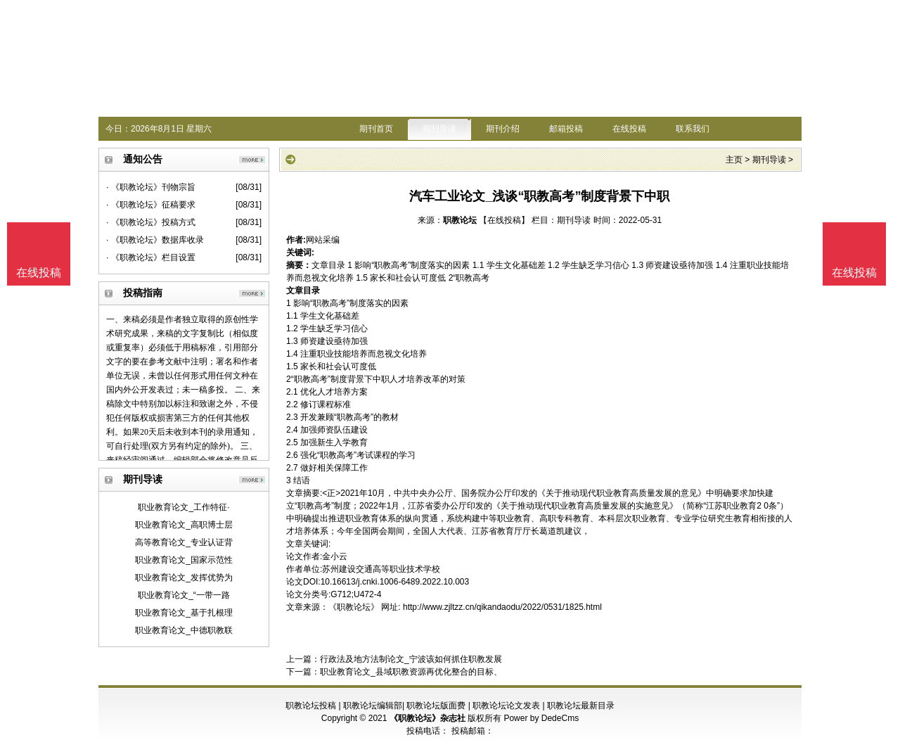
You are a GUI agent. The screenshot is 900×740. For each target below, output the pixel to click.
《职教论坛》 (353, 607)
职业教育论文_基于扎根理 (184, 613)
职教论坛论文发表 (506, 705)
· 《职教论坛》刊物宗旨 (150, 187)
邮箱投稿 (566, 129)
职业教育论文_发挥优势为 (184, 577)
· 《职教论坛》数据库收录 (155, 240)
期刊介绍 (503, 129)
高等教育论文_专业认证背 (184, 542)
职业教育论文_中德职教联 (184, 630)
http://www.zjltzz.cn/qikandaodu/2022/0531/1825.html (502, 607)
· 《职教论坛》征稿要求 (150, 205)
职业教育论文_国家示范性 (184, 560)
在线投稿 (629, 129)
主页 (734, 160)
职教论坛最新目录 (581, 705)
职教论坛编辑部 (372, 705)
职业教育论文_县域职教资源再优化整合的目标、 (411, 672)
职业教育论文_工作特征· (183, 507)
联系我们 (692, 129)
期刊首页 (376, 129)
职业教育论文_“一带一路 (184, 595)
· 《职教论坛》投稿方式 (150, 222)
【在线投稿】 (504, 220)
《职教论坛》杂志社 (427, 718)
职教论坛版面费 (435, 705)
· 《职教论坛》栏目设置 (150, 257)
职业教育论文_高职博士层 (184, 525)
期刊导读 (439, 129)
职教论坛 (460, 220)
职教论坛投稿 (310, 705)
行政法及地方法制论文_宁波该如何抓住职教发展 (411, 659)
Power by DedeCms (541, 718)
